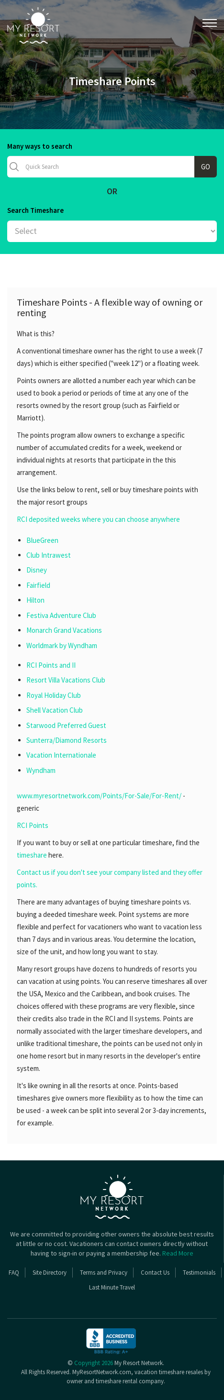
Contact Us (155, 1272)
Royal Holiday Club (53, 695)
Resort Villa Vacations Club (65, 679)
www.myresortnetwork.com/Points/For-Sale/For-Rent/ (99, 795)
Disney (36, 569)
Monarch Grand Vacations (64, 630)
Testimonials (199, 1272)
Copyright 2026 (93, 1363)
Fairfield (38, 585)
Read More (177, 1253)
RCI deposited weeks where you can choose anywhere (98, 519)
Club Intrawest (48, 555)
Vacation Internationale (61, 755)
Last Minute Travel (112, 1287)
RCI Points (32, 825)
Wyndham (41, 770)
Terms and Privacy (103, 1272)
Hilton (35, 600)
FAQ (14, 1272)
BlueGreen (42, 540)
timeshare (32, 855)
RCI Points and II (51, 665)
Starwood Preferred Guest (66, 725)
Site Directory (50, 1272)
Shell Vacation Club (54, 710)
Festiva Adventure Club (61, 615)
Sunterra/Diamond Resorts (66, 740)
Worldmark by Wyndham (61, 645)
